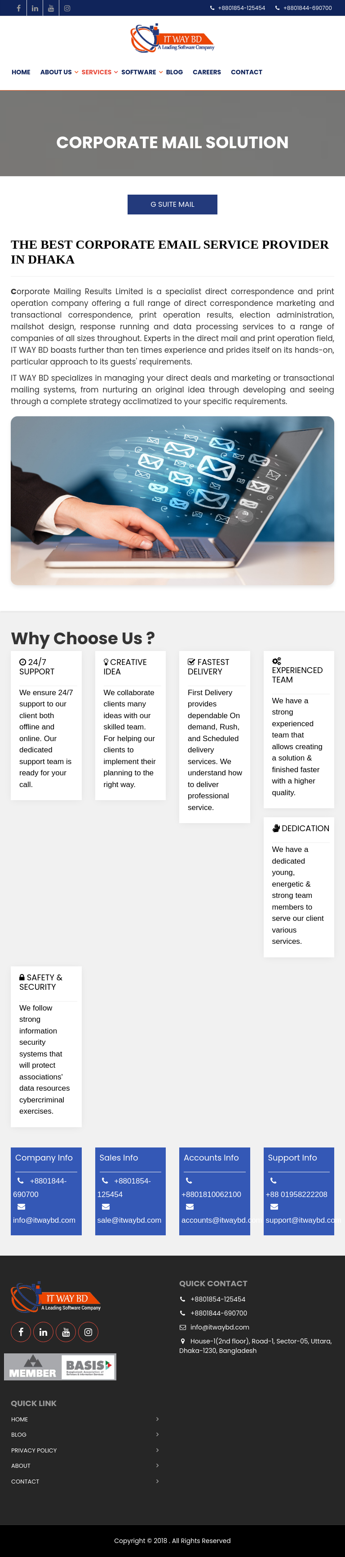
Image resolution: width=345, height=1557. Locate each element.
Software (138, 72)
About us (56, 72)
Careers (207, 72)
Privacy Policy (34, 1450)
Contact (246, 72)
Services (97, 72)
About (21, 1465)
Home (21, 72)
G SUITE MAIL (172, 204)
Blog (174, 72)
